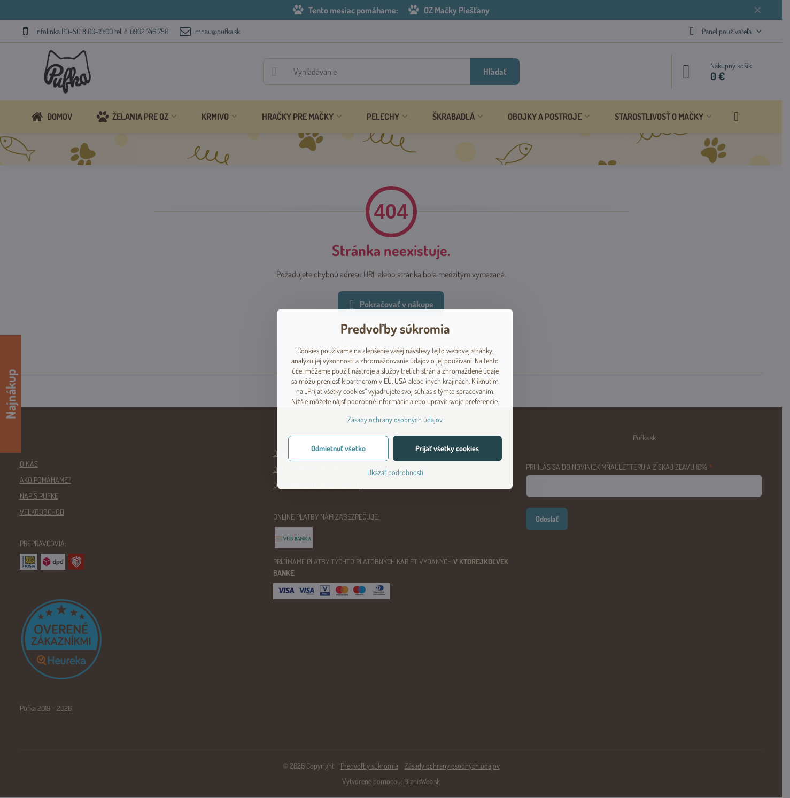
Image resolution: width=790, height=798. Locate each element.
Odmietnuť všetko (338, 448)
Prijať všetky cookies (447, 448)
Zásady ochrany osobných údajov (395, 419)
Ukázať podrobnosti (395, 472)
